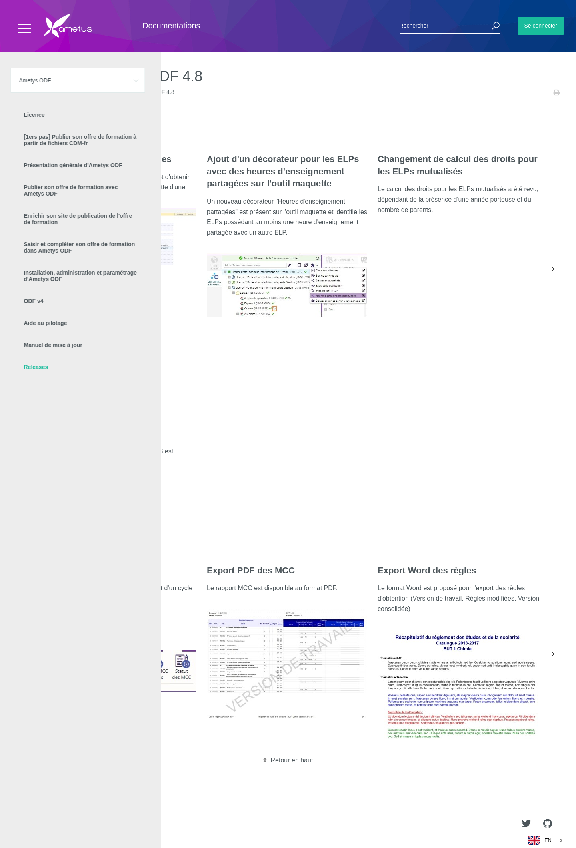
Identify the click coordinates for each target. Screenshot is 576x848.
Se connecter (541, 25)
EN (540, 840)
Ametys (53, 824)
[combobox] (546, 840)
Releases (84, 92)
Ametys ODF (53, 92)
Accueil (24, 92)
